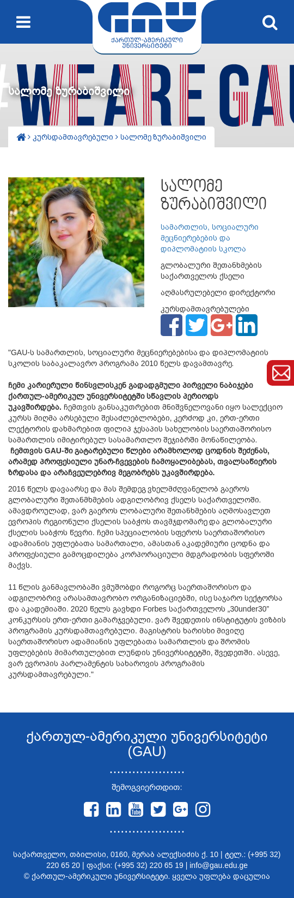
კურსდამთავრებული (74, 137)
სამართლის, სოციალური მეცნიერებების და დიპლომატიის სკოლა (210, 238)
